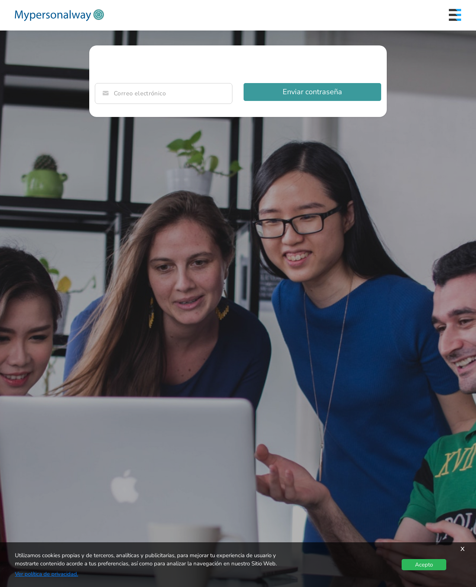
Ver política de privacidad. (46, 574)
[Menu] (455, 15)
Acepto (424, 564)
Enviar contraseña (312, 92)
